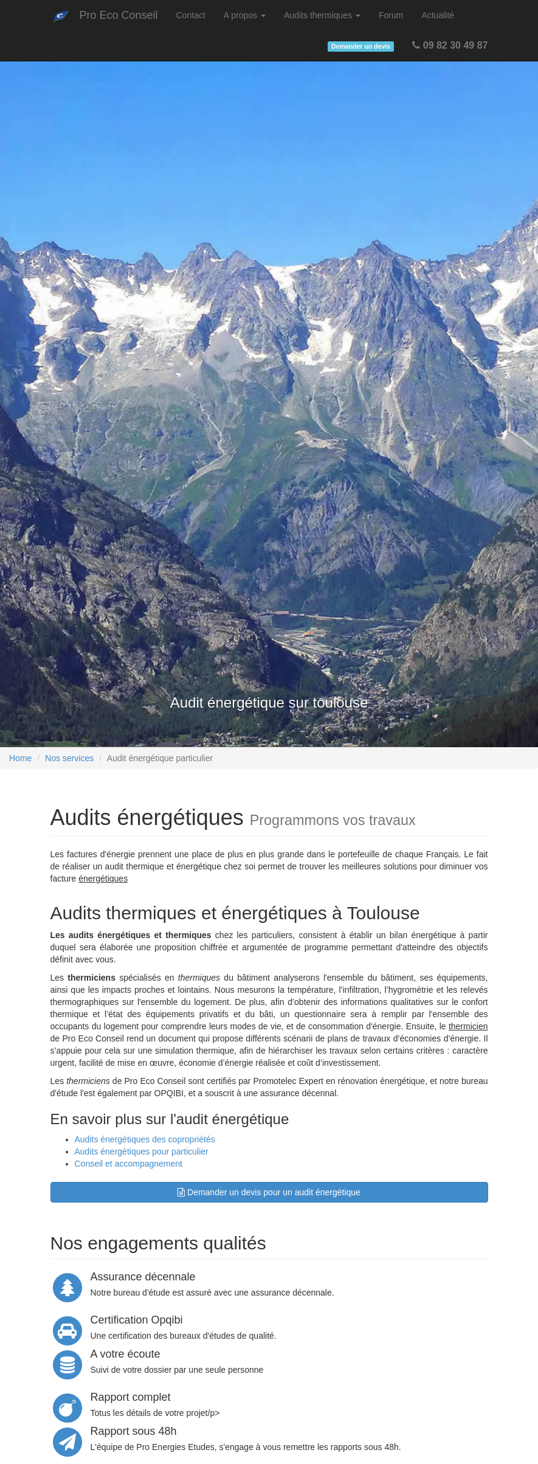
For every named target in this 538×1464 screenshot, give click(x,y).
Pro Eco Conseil (119, 15)
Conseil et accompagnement (128, 1164)
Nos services (69, 758)
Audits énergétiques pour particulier (142, 1151)
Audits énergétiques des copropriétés (145, 1139)
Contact (190, 15)
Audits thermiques (322, 15)
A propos (245, 15)
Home (20, 758)
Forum (391, 15)
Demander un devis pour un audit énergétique (269, 1192)
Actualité (437, 15)
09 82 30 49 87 (450, 45)
